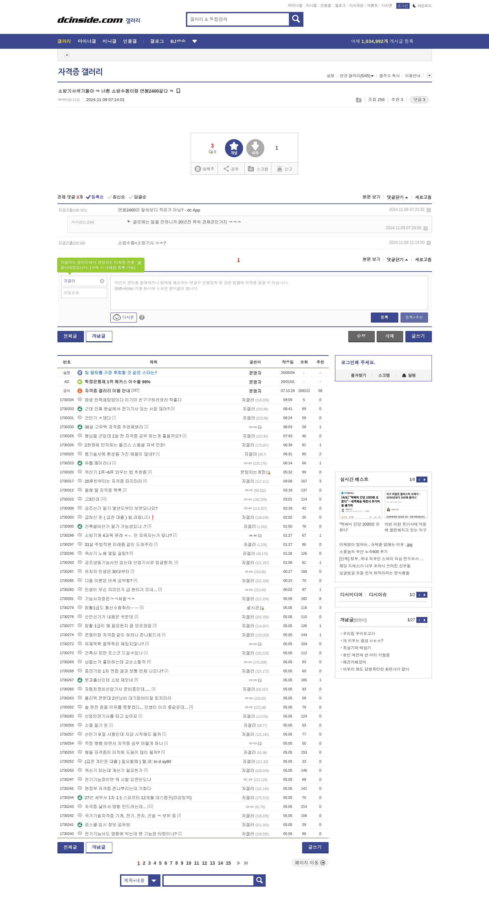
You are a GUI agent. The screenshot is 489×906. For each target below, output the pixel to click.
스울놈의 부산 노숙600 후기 (364, 552)
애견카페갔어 (354, 662)
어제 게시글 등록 (382, 41)
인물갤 (326, 5)
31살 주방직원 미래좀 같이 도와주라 (115, 544)
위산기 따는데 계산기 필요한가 (110, 770)
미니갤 (311, 5)
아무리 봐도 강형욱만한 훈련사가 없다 (376, 669)
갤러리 (64, 41)
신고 (284, 168)
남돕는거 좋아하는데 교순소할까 (111, 662)
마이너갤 (295, 5)
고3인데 (88, 499)
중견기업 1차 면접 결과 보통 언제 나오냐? (120, 671)
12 (204, 863)
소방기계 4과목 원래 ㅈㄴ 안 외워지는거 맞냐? (124, 535)
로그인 (403, 6)
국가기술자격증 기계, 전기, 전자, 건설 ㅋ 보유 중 (126, 815)
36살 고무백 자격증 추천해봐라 (110, 427)
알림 (409, 375)
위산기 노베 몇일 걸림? (102, 553)
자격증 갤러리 (80, 72)
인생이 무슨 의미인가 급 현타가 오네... (117, 589)
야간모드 (422, 6)
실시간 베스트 (354, 479)
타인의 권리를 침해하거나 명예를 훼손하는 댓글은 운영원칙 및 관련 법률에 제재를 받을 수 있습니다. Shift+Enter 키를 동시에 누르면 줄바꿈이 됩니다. (202, 286)
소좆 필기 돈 (92, 725)
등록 (384, 317)
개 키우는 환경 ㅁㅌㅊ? (363, 641)
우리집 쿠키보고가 (359, 634)
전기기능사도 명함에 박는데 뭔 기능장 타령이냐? (127, 833)
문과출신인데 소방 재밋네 (105, 680)
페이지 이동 (310, 862)
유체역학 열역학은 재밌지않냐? (110, 644)
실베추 (204, 169)
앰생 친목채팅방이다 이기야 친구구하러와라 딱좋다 (129, 399)
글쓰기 (418, 336)
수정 (361, 336)
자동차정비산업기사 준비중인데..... (113, 689)
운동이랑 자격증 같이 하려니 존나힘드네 (118, 635)
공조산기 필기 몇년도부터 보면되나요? (117, 508)
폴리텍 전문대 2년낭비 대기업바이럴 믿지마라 (124, 698)
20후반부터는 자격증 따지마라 (109, 481)
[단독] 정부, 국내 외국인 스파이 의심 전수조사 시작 (383, 559)
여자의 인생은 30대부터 (103, 571)
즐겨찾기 (358, 375)
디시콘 (387, 5)
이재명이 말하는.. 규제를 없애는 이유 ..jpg (376, 544)
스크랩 (358, 100)
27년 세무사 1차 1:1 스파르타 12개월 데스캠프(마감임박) (134, 797)
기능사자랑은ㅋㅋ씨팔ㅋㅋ (106, 598)
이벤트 (372, 5)
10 (188, 863)
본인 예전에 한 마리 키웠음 (366, 655)
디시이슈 (378, 594)
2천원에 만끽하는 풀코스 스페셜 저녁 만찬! (121, 445)
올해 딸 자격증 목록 (99, 490)
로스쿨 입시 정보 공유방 (103, 824)
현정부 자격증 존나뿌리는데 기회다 (114, 788)
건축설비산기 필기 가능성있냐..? (111, 526)
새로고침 (423, 197)
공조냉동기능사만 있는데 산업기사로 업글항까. (125, 562)
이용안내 (413, 76)
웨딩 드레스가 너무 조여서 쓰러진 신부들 (375, 566)
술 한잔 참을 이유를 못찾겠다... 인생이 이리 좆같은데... (132, 707)
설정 (330, 76)
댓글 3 (419, 99)
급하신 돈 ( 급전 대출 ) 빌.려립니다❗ (116, 517)
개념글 (99, 336)
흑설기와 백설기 (357, 648)
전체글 (70, 336)
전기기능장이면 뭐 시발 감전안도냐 (114, 779)
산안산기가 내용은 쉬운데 (105, 616)
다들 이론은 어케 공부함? (104, 580)
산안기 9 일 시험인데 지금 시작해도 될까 (119, 734)
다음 (239, 863)
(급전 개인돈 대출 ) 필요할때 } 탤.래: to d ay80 (124, 761)
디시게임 (356, 5)
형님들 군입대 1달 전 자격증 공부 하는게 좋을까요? (129, 436)
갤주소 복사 (389, 76)
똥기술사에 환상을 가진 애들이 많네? (116, 454)
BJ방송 (178, 41)
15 (228, 863)
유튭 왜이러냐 (94, 463)
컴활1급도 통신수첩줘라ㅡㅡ (107, 607)
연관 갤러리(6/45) (357, 76)
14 (220, 863)
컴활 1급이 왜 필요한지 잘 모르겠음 (114, 625)
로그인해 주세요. (358, 362)
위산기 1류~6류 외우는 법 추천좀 (112, 472)
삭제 (429, 210)
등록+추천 (414, 317)
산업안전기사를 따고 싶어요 (107, 716)
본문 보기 (371, 197)
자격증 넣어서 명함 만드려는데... (111, 806)
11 (196, 863)
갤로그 (340, 5)
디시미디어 (351, 594)
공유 (231, 168)
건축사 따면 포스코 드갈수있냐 (110, 653)
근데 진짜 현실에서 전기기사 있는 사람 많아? (123, 409)
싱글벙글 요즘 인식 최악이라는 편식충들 (375, 573)
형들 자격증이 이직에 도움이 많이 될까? (118, 752)
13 (212, 863)
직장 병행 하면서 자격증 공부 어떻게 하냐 (120, 743)
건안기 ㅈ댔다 (94, 418)
